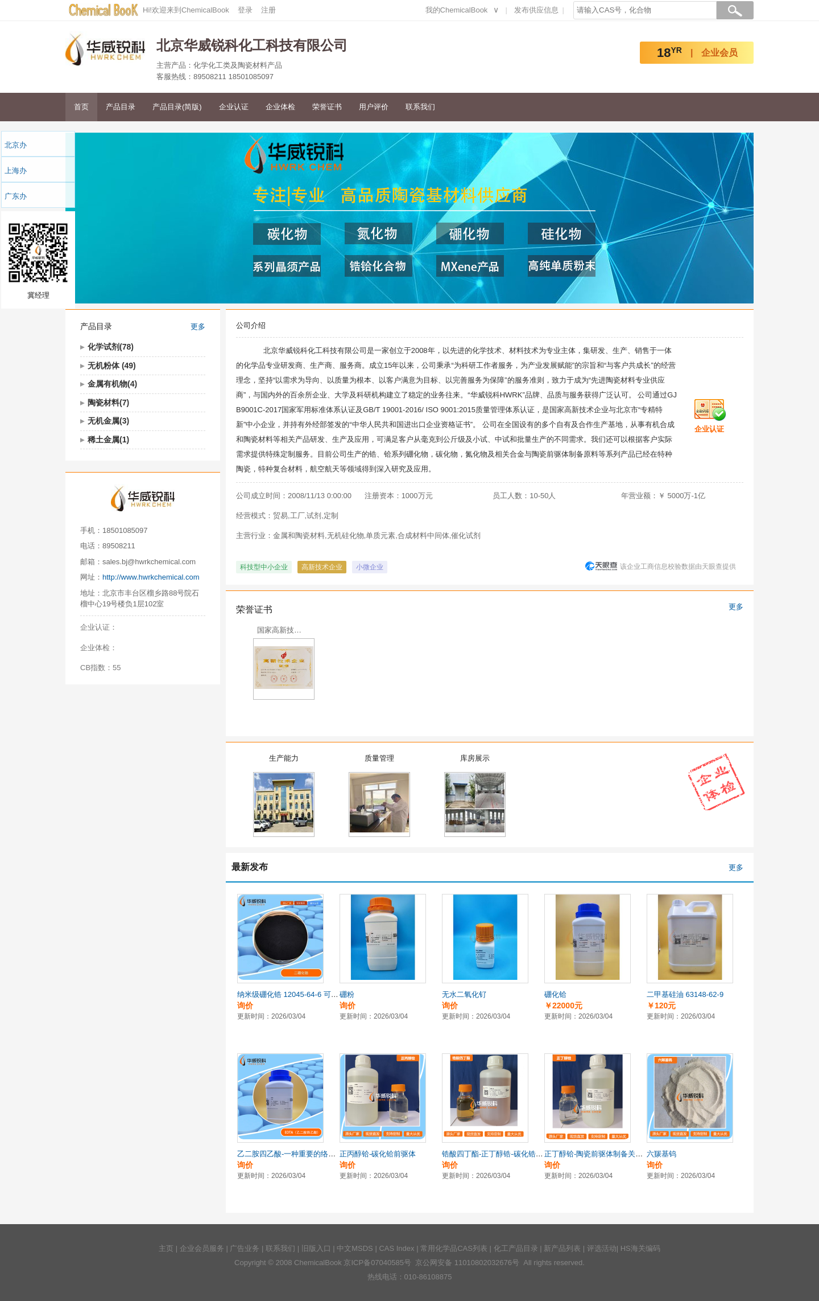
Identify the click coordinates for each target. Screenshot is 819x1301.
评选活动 (602, 1248)
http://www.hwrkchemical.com (151, 577)
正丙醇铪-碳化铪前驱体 (378, 1154)
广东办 (16, 196)
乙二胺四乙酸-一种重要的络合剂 (290, 1154)
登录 (245, 10)
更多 (198, 326)
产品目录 (120, 106)
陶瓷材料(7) (108, 402)
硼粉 (347, 994)
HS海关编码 (640, 1248)
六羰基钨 (661, 1154)
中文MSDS (355, 1248)
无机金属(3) (108, 420)
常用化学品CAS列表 (453, 1248)
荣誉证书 (327, 106)
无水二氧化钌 (464, 994)
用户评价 (373, 106)
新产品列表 (562, 1248)
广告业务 (244, 1248)
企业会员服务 (202, 1248)
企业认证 (234, 106)
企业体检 (280, 106)
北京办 (16, 145)
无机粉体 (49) (112, 365)
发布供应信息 (536, 10)
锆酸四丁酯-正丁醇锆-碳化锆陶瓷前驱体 (507, 1154)
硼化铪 (555, 994)
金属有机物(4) (112, 383)
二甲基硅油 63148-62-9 (685, 994)
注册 (268, 10)
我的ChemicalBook (456, 10)
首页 (81, 106)
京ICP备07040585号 (377, 1262)
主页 (166, 1248)
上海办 (16, 170)
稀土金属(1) (108, 439)
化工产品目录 (516, 1248)
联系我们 (420, 106)
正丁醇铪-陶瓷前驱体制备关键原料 (600, 1154)
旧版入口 (316, 1248)
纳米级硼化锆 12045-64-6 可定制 (291, 994)
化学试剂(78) (111, 346)
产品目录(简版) (177, 106)
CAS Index (396, 1248)
